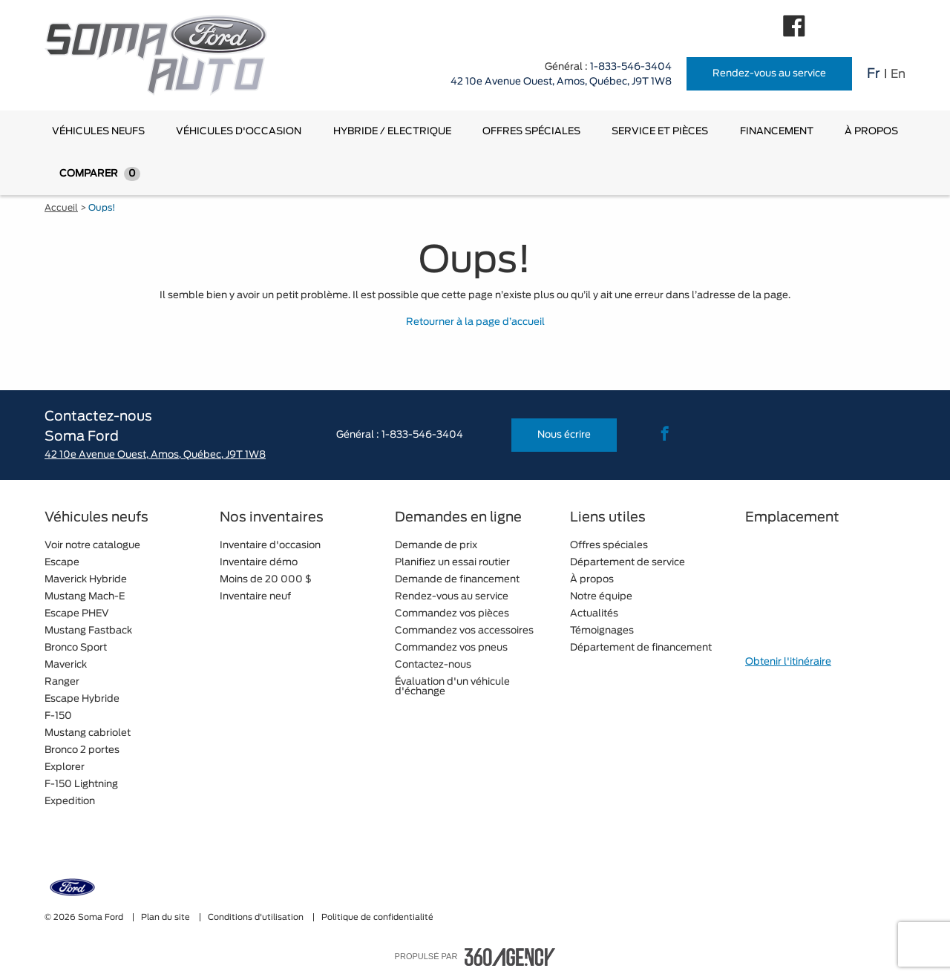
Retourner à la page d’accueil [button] (475, 322)
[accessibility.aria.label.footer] (510, 957)
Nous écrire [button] (564, 435)
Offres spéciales (531, 131)
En (898, 74)
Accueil (61, 207)
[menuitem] (98, 132)
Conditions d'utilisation (257, 917)
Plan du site (166, 917)
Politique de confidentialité (377, 917)
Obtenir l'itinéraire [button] (788, 662)
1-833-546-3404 (631, 67)
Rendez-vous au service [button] (769, 74)
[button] (98, 131)
